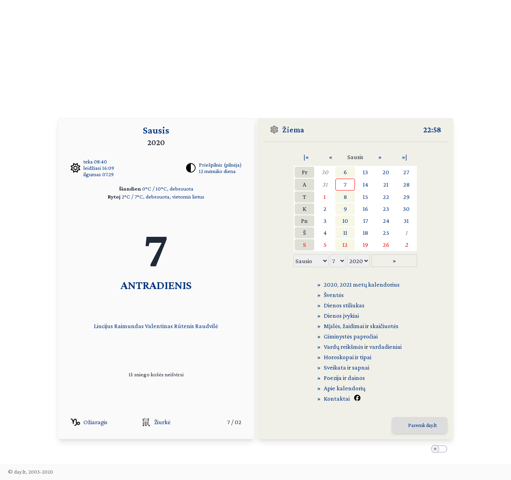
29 (406, 196)
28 (406, 184)
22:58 (432, 129)
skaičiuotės (384, 326)
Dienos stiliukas (344, 305)
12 (345, 244)
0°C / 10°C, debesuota (167, 188)
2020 (330, 284)
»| (404, 156)
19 (365, 244)
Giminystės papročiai (351, 336)
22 (386, 196)
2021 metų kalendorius (370, 284)
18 (365, 232)
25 (386, 232)
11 (345, 232)
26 (386, 244)
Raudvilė (206, 326)
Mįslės (332, 326)
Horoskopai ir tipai (347, 357)
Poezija (333, 377)
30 (324, 172)
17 (365, 220)
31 (324, 184)
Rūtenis (184, 326)
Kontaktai (337, 398)
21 (385, 184)
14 (365, 184)
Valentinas (159, 326)
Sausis (156, 130)
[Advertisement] (255, 56)
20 (385, 172)
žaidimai (353, 326)
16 (365, 208)
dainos (356, 377)
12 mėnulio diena (217, 171)
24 (386, 220)
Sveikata (335, 367)
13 (365, 172)
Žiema (293, 129)
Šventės (334, 294)
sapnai (360, 367)
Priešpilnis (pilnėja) (220, 164)
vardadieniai (385, 346)
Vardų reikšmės (343, 346)
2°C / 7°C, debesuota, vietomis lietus (163, 196)
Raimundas (129, 326)
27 (406, 172)
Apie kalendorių (344, 388)
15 (365, 196)
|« (306, 156)
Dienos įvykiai (341, 315)
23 (386, 208)
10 (345, 220)
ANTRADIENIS (156, 284)
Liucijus (103, 326)
